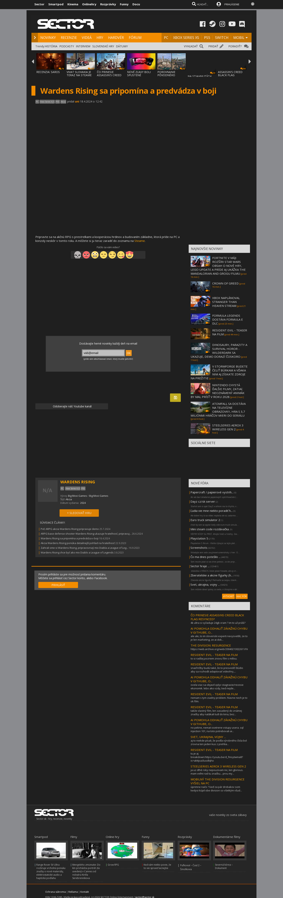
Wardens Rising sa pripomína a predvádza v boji (69, 538)
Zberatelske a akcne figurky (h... (211, 575)
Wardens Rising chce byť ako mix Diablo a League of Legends (77, 552)
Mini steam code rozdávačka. (209, 529)
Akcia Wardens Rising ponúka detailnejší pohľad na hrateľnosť (78, 543)
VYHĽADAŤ (191, 46)
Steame (139, 241)
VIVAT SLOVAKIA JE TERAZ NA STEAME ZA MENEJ (79, 75)
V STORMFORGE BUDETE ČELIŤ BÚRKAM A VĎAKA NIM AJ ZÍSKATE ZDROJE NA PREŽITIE (219, 372)
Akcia (69, 499)
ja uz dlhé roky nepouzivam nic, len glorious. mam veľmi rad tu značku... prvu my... (217, 771)
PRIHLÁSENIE (231, 4)
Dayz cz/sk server (202, 501)
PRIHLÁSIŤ (58, 585)
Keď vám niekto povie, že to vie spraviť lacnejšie (157, 866)
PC (166, 37)
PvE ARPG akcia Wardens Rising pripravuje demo (70, 529)
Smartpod (55, 4)
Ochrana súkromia (55, 891)
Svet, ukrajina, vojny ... (205, 584)
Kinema (72, 4)
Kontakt (84, 891)
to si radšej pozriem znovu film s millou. (214, 658)
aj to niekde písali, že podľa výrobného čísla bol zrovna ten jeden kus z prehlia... (219, 742)
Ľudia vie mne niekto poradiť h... (211, 511)
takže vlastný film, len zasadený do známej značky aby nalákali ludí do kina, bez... (216, 712)
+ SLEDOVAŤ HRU (79, 513)
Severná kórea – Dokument (224, 866)
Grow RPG (113, 864)
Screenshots (198, 548)
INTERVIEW (83, 46)
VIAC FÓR (241, 596)
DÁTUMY (122, 46)
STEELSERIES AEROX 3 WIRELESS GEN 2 (227, 427)
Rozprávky (108, 4)
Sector (39, 4)
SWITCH (221, 37)
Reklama (73, 891)
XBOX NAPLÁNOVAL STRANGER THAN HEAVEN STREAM (226, 302)
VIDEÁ (87, 37)
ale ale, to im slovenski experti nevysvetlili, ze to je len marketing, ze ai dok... (219, 637)
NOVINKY (48, 37)
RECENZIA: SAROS (48, 72)
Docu (136, 4)
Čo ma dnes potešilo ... (205, 557)
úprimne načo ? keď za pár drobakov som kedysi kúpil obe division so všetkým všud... (216, 788)
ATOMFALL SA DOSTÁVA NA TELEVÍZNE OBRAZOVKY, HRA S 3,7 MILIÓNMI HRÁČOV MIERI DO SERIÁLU (218, 409)
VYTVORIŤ (228, 596)
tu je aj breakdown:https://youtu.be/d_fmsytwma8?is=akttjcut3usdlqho (217, 757)
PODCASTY (66, 46)
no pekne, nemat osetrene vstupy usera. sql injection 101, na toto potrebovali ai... (217, 729)
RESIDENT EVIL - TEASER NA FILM (214, 655)
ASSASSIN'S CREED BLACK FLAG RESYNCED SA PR (230, 75)
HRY (99, 37)
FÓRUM (135, 37)
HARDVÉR (116, 37)
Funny (124, 4)
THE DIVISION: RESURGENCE (211, 645)
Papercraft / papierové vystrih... (211, 492)
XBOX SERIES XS (186, 37)
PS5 (207, 37)
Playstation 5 (199, 538)
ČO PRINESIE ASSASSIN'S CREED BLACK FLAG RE (109, 75)
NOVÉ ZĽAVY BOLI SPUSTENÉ (139, 73)
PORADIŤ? (235, 46)
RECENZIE (69, 37)
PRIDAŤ (213, 46)
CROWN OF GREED (225, 283)
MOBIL (238, 37)
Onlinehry (89, 4)
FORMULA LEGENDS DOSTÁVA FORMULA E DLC (227, 319)
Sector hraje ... (199, 566)
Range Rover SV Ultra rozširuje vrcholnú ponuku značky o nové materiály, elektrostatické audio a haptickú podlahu (50, 871)
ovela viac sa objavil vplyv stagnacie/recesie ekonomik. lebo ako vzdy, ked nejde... (217, 686)
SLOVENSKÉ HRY (103, 46)
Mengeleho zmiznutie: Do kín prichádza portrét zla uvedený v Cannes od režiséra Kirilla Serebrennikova (86, 871)
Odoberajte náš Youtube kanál (72, 406)
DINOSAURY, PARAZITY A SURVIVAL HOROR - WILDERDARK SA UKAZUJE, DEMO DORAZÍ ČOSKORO (219, 350)
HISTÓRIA (51, 46)
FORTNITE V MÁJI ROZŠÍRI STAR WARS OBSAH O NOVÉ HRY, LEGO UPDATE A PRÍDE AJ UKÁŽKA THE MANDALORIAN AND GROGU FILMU (218, 265)
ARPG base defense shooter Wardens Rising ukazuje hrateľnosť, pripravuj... (86, 533)
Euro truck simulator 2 (205, 520)
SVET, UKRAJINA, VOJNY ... (208, 737)
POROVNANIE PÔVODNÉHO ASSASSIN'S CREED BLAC (169, 76)
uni (77, 101)
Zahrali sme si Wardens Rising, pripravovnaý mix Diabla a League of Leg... (84, 548)
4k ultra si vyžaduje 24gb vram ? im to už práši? (218, 623)
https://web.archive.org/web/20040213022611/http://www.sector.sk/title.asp (236, 649)
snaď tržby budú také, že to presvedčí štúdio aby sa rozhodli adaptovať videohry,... (217, 669)
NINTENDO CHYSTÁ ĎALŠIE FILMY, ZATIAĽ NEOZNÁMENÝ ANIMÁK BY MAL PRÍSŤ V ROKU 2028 (217, 391)
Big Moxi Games (77, 495)
